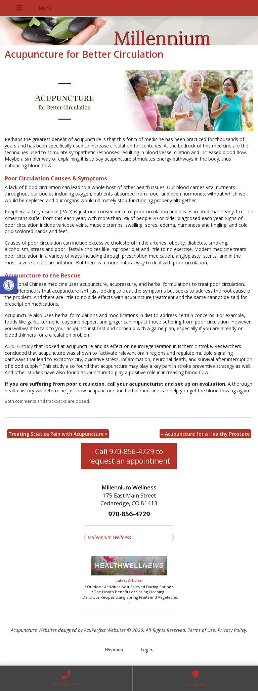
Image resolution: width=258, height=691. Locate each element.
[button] (8, 285)
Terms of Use (201, 630)
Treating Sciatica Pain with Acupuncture (58, 434)
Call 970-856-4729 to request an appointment (129, 456)
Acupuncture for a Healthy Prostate (205, 434)
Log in (147, 649)
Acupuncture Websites (34, 630)
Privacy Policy (232, 630)
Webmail (114, 649)
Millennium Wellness (109, 537)
